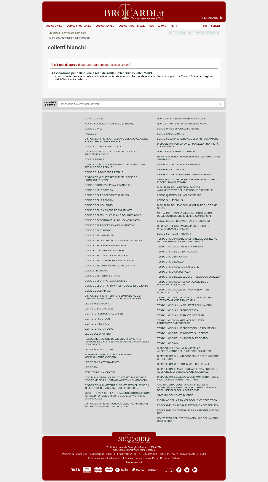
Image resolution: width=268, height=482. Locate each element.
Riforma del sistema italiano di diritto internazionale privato (183, 227)
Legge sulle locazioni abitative (178, 164)
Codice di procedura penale (104, 172)
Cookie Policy (151, 458)
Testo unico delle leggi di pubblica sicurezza (188, 276)
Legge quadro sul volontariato (179, 195)
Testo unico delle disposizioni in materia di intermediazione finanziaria (186, 299)
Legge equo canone (170, 169)
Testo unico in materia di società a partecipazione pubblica (180, 322)
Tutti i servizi (211, 26)
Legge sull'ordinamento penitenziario (183, 220)
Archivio (176, 458)
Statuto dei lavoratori (100, 372)
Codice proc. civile (79, 26)
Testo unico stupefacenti (174, 271)
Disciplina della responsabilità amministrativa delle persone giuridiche (185, 189)
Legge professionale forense (178, 128)
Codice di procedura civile (103, 146)
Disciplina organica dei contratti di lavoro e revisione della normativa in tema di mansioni (116, 379)
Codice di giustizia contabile (104, 250)
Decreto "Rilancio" (97, 323)
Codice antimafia (96, 270)
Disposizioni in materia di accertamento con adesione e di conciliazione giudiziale (187, 370)
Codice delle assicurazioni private (109, 210)
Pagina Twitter (186, 468)
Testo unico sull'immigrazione (178, 266)
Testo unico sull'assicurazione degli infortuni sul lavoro (182, 283)
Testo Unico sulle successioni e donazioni (186, 328)
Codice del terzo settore (102, 275)
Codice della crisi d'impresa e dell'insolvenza (116, 285)
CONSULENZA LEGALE (203, 32)
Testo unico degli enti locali (177, 251)
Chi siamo (165, 458)
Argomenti (66, 37)
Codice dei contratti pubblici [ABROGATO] (112, 220)
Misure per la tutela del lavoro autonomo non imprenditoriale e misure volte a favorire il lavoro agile (117, 396)
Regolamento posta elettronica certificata (187, 405)
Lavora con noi (134, 462)
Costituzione (157, 26)
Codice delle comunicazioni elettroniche (113, 240)
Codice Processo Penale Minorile (108, 185)
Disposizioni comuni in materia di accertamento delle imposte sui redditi (184, 350)
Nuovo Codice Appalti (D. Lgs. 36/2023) (109, 123)
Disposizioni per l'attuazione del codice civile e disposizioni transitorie (116, 140)
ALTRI (174, 26)
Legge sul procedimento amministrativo (184, 174)
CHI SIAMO (177, 32)
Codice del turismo (98, 230)
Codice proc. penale (132, 26)
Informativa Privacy (132, 458)
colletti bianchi (82, 37)
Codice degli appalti (98, 290)
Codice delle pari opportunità (106, 245)
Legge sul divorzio (98, 333)
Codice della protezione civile (106, 280)
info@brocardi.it (113, 458)
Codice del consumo (99, 205)
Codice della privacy (99, 200)
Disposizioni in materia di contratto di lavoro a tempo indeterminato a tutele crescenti (117, 386)
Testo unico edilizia (170, 261)
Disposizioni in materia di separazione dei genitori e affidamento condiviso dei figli (113, 297)
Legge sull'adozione (99, 349)
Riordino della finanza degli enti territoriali (188, 400)
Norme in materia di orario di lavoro (182, 123)
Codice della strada (99, 190)
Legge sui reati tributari (174, 233)
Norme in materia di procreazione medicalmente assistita (108, 356)
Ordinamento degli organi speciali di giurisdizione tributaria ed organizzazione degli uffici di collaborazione (186, 387)
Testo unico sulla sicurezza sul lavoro (184, 305)
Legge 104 (91, 367)
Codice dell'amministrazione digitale (110, 265)
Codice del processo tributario (107, 195)
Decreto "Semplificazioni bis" (104, 313)
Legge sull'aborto (97, 303)
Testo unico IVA (167, 343)
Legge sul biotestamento (102, 362)
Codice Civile (54, 26)
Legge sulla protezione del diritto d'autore (187, 138)
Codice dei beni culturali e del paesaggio (113, 215)
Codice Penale (105, 26)
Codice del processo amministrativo (110, 225)
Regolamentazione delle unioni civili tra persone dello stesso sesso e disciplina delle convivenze (117, 341)
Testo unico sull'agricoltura (177, 310)
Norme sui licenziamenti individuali (181, 118)
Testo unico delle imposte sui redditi (182, 333)
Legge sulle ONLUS (170, 200)
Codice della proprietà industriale (109, 260)
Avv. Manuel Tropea (145, 450)
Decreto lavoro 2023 (99, 308)
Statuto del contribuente (175, 395)
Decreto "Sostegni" (98, 318)
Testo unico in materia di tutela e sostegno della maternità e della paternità (187, 240)
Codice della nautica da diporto (107, 255)
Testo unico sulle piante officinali (181, 315)
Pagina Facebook (178, 468)
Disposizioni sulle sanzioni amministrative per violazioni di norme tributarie (188, 378)
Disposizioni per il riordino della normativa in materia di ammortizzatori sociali (116, 405)
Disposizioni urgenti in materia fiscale (183, 364)
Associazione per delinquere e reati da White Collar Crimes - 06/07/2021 (101, 73)
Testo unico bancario (172, 256)
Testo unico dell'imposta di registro (182, 338)
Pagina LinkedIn (194, 468)
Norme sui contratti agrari (176, 151)
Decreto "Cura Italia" (99, 328)
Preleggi (91, 133)
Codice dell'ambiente (99, 235)
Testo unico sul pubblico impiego (180, 246)
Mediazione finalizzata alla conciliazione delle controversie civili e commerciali (185, 214)
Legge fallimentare (170, 133)
